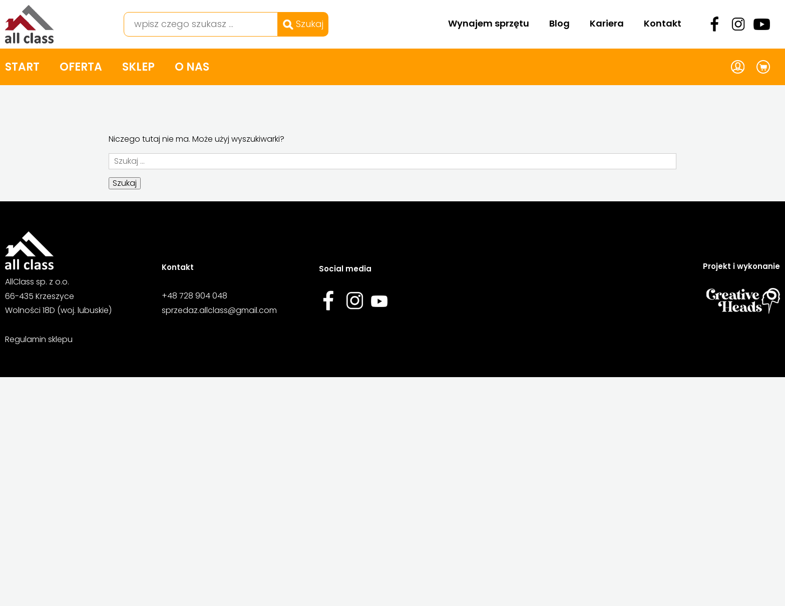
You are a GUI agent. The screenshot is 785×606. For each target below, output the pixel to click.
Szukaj (303, 24)
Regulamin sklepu (39, 339)
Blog (559, 23)
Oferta (81, 67)
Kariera (607, 23)
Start (22, 67)
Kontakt (662, 23)
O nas (192, 67)
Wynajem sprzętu (488, 23)
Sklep (138, 67)
